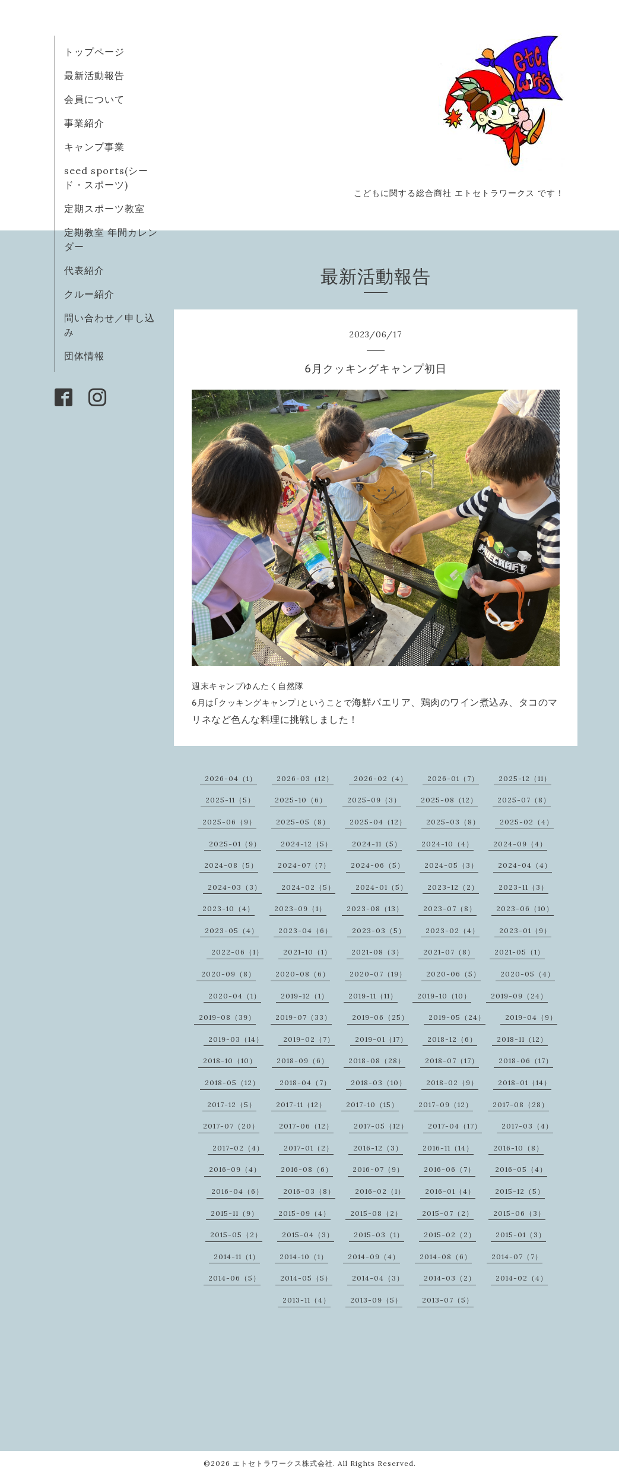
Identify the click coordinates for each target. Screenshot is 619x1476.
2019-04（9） (531, 1017)
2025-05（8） (303, 821)
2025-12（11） (525, 778)
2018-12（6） (452, 1039)
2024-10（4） (447, 843)
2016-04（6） (237, 1191)
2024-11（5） (377, 843)
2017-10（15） (372, 1104)
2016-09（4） (235, 1169)
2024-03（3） (235, 887)
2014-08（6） (446, 1256)
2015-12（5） (520, 1191)
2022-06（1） (237, 951)
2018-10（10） (230, 1060)
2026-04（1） (231, 778)
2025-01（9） (235, 843)
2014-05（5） (306, 1277)
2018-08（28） (376, 1060)
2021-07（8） (449, 951)
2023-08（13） (375, 908)
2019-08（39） (227, 1017)
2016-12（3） (378, 1147)
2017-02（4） (238, 1147)
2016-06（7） (449, 1169)
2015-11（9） (235, 1213)
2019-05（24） (456, 1017)
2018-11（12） (522, 1039)
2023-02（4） (453, 930)
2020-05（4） (527, 973)
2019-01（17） (381, 1039)
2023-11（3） (523, 887)
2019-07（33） (303, 1017)
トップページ (94, 52)
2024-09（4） (520, 843)
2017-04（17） (455, 1125)
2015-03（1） (379, 1234)
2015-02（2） (450, 1234)
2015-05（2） (236, 1234)
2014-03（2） (450, 1277)
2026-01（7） (453, 778)
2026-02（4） (381, 778)
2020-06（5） (453, 973)
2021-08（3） (377, 951)
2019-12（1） (305, 995)
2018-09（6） (303, 1060)
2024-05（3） (451, 865)
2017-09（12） (445, 1104)
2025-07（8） (524, 799)
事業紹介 (84, 123)
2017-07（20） (231, 1125)
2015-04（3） (308, 1234)
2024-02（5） (308, 887)
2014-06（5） (234, 1277)
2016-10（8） (518, 1147)
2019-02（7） (309, 1039)
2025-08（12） (449, 799)
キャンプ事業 (94, 147)
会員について (94, 99)
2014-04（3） (378, 1277)
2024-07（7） (304, 865)
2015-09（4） (304, 1213)
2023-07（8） (450, 908)
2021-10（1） (307, 951)
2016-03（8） (309, 1191)
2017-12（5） (231, 1104)
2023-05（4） (232, 930)
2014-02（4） (522, 1277)
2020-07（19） (378, 973)
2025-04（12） (378, 821)
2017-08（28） (521, 1104)
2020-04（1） (234, 995)
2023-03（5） (379, 930)
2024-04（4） (525, 865)
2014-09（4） (374, 1256)
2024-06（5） (378, 865)
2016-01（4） (450, 1191)
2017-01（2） (309, 1147)
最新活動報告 (94, 75)
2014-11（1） (237, 1256)
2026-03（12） (305, 778)
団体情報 (84, 356)
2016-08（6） (307, 1169)
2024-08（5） (231, 865)
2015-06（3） (519, 1213)
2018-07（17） (452, 1060)
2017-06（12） (306, 1125)
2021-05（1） (519, 951)
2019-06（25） (380, 1017)
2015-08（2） (376, 1213)
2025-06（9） (229, 821)
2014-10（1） (304, 1256)
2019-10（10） (444, 995)
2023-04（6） (305, 930)
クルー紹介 (89, 294)
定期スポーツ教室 (104, 208)
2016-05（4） (521, 1169)
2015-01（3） (521, 1234)
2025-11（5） (230, 799)
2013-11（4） (306, 1299)
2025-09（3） (374, 799)
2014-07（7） (516, 1256)
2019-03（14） (236, 1039)
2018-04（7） (305, 1082)
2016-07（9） (378, 1169)
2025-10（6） (301, 799)
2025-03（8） (453, 821)
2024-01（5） (381, 887)
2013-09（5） (376, 1299)
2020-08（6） (302, 973)
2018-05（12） (232, 1082)
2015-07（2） (448, 1213)
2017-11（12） (301, 1104)
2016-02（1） (380, 1191)
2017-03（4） (527, 1125)
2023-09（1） (300, 908)
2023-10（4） (228, 908)
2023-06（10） (525, 908)
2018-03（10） (379, 1082)
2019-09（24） (519, 995)
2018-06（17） (526, 1060)
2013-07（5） (448, 1299)
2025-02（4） (527, 821)
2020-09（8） (228, 973)
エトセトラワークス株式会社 (283, 1463)
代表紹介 (84, 270)
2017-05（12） (381, 1125)
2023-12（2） (453, 887)
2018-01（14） (524, 1082)
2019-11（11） (373, 995)
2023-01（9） (525, 930)
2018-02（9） (452, 1082)
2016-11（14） (448, 1147)
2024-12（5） (306, 843)
